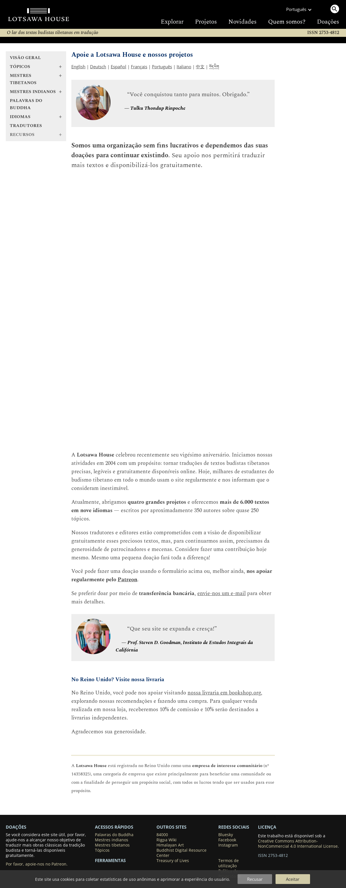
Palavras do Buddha (26, 104)
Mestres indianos (111, 839)
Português (162, 66)
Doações (328, 21)
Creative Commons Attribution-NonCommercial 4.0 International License (298, 843)
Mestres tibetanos (112, 845)
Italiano (184, 66)
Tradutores (26, 125)
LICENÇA (267, 827)
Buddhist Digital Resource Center (181, 853)
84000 (162, 834)
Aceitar (292, 879)
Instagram (228, 845)
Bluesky (225, 834)
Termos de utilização (228, 863)
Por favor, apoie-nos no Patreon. (37, 864)
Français (139, 66)
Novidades (242, 21)
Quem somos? (286, 21)
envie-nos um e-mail (221, 593)
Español (118, 66)
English (78, 66)
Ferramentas (110, 860)
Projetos (206, 21)
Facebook (227, 839)
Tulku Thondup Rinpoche (158, 108)
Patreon (127, 579)
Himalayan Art (170, 845)
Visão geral (25, 57)
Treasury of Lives (172, 860)
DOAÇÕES (16, 827)
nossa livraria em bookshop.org (224, 693)
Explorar (172, 21)
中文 (200, 66)
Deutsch (98, 66)
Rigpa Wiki (166, 839)
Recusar (255, 879)
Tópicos (102, 850)
